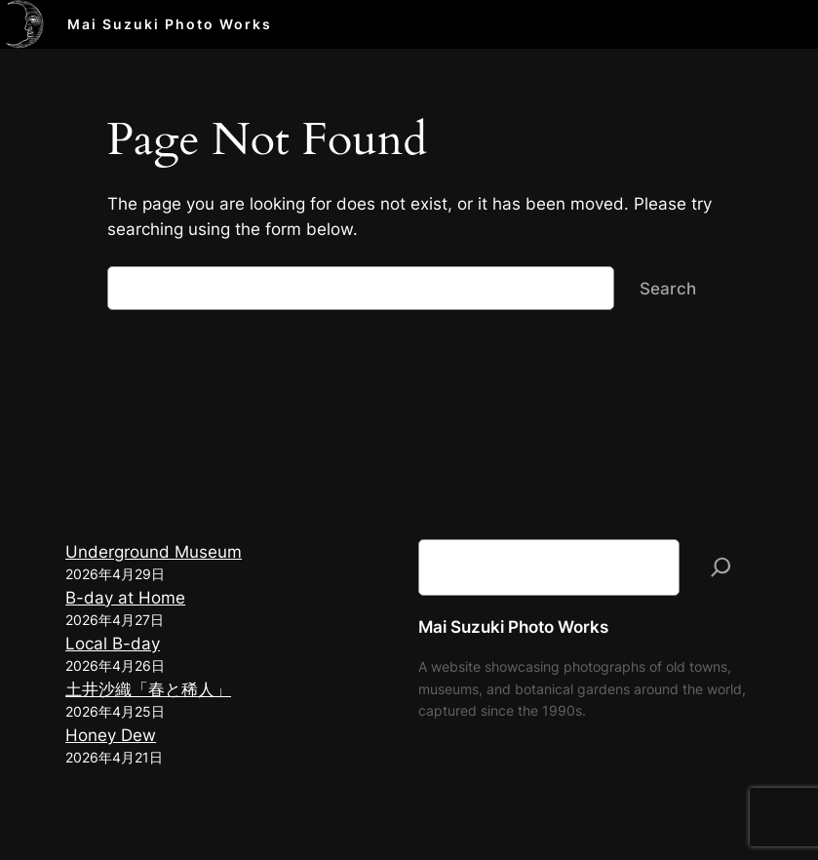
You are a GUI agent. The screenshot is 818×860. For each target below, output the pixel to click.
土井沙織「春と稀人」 (148, 689)
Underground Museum (153, 552)
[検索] (721, 568)
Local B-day (112, 643)
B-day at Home (125, 597)
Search (668, 288)
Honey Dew (110, 735)
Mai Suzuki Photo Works (169, 24)
